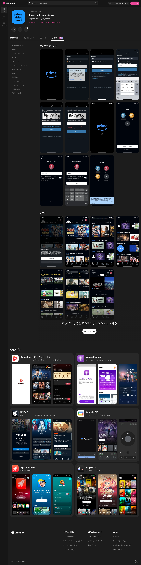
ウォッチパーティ (19, 85)
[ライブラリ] (4, 24)
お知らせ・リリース (95, 541)
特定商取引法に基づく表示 (122, 545)
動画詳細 (16, 89)
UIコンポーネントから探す (72, 541)
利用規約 (116, 536)
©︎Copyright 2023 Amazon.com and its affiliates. (44, 22)
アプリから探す (68, 536)
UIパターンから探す (70, 545)
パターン (44, 38)
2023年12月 (15, 38)
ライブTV (15, 61)
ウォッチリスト (18, 53)
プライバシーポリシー (120, 541)
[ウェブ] (4, 17)
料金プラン (92, 545)
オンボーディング (18, 45)
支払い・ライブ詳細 (20, 65)
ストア (14, 57)
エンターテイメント (35, 11)
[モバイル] (4, 10)
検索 (13, 73)
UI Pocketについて (95, 536)
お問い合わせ (117, 550)
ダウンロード (16, 69)
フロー (57, 38)
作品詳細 (15, 77)
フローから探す (68, 550)
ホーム (14, 49)
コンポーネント (31, 38)
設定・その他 (16, 93)
